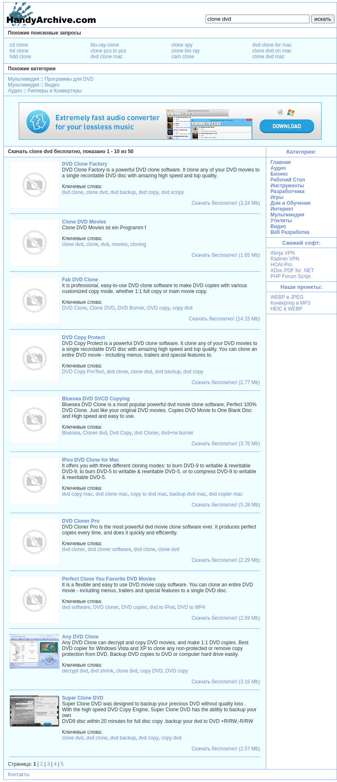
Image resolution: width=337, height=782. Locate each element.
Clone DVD (102, 308)
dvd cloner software (109, 549)
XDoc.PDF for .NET (292, 270)
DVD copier (134, 607)
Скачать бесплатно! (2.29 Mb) (226, 560)
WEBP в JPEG (287, 297)
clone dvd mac (269, 57)
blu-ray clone (105, 45)
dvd (105, 244)
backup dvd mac (188, 494)
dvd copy (149, 192)
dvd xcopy (172, 192)
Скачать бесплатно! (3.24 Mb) (226, 203)
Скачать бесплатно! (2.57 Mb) (226, 749)
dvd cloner (73, 549)
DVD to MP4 (192, 607)
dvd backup (123, 192)
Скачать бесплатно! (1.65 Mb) (226, 255)
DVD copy (158, 308)
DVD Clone (74, 308)
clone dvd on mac (272, 51)
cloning (138, 244)
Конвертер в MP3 (290, 303)
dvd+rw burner (177, 433)
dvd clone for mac (272, 45)
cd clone (19, 45)
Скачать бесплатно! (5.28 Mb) (226, 505)
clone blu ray (185, 51)
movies (119, 244)
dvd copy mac (77, 494)
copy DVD (151, 671)
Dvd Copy (121, 433)
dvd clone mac (107, 57)
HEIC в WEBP (286, 309)
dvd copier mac (226, 494)
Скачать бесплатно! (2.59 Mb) (226, 618)
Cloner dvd (95, 433)
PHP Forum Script (290, 276)
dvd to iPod (162, 607)
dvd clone (72, 192)
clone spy (182, 45)
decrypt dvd (75, 671)
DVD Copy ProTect (83, 372)
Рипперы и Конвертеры (54, 91)
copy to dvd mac (149, 494)
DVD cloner (106, 607)
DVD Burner (130, 308)
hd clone (19, 51)
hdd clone (20, 57)
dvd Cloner (146, 433)
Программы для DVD (69, 79)
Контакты (19, 774)
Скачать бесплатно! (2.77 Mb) (226, 382)
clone (92, 244)
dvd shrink (102, 671)
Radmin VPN (284, 259)
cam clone (182, 57)
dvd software (76, 607)
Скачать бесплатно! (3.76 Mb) (226, 444)
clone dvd (96, 192)
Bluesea (71, 433)
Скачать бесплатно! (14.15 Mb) (224, 319)
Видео (52, 85)
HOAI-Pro (281, 265)
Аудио (15, 91)
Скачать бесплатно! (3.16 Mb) (226, 682)
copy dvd (182, 308)
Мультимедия (23, 79)
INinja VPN (282, 253)
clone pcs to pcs (108, 51)
